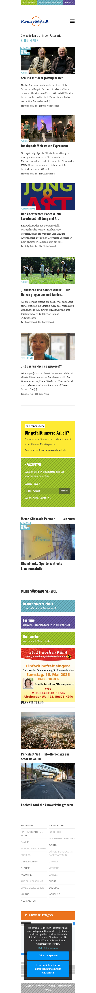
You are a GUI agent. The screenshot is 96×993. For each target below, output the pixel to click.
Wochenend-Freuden (37, 497)
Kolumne (26, 875)
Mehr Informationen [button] (48, 948)
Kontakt (29, 986)
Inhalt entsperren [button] (48, 955)
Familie (25, 842)
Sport (52, 881)
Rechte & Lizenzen (45, 986)
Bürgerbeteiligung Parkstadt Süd (61, 853)
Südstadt (55, 888)
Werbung (54, 894)
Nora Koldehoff (31, 322)
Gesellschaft (27, 358)
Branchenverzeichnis (50, 3)
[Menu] (72, 21)
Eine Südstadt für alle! (32, 834)
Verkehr (54, 868)
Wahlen (53, 875)
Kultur (24, 73)
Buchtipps (27, 825)
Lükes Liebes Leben (32, 888)
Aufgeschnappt (28, 209)
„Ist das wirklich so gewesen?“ (41, 366)
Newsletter (56, 825)
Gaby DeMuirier (31, 106)
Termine (69, 3)
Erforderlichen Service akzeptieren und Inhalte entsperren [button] (48, 969)
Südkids (26, 855)
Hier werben (29, 3)
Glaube (25, 868)
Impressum (48, 990)
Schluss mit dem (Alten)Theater (42, 78)
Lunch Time (31, 483)
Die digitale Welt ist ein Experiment (44, 146)
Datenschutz (64, 986)
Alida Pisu (29, 394)
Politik (53, 845)
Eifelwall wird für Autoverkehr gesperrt (47, 805)
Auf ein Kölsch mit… (33, 881)
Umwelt (53, 861)
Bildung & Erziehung (33, 848)
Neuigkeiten (28, 901)
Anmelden (64, 491)
